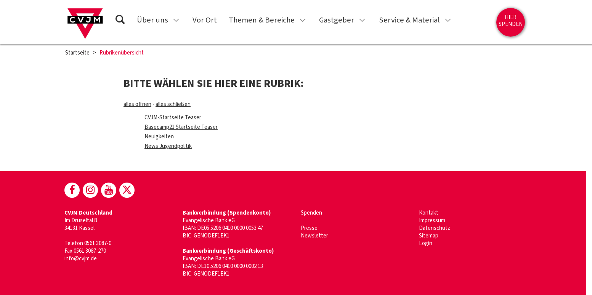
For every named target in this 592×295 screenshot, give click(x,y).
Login (425, 243)
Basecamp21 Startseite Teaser (181, 127)
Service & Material (409, 20)
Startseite (77, 53)
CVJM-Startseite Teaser (172, 118)
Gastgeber (336, 20)
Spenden (311, 213)
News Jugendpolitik (168, 146)
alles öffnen (137, 104)
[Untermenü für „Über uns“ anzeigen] (176, 20)
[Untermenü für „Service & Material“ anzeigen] (447, 20)
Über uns (152, 20)
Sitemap (428, 236)
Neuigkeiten (159, 137)
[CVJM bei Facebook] (72, 190)
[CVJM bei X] (127, 190)
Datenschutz (434, 228)
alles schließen (173, 104)
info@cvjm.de (80, 259)
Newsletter (314, 236)
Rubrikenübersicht (121, 53)
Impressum (432, 220)
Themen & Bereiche (262, 20)
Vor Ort (205, 20)
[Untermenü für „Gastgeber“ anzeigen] (362, 20)
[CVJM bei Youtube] (108, 190)
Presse (309, 228)
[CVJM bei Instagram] (90, 190)
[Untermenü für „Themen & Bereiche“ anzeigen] (302, 20)
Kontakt (428, 213)
